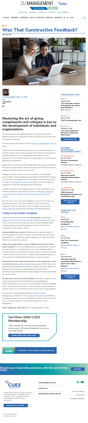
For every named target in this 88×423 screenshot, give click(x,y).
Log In (52, 8)
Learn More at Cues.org (15, 405)
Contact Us (43, 388)
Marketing (49, 17)
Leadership (14, 17)
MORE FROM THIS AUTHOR (70, 277)
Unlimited (30, 296)
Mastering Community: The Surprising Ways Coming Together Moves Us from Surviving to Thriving (27, 194)
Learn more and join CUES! (23, 335)
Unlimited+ (41, 296)
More (72, 17)
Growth (32, 17)
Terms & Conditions (78, 391)
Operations (58, 17)
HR (64, 17)
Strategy (6, 17)
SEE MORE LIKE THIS (70, 139)
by (62, 110)
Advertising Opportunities (49, 394)
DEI (67, 17)
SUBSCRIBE (77, 369)
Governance (24, 17)
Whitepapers (64, 12)
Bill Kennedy (67, 110)
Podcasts (43, 12)
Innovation (40, 17)
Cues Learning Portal (47, 383)
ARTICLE (72, 118)
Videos (53, 12)
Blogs (34, 12)
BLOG (72, 103)
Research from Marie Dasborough (27, 264)
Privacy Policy (80, 395)
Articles (24, 12)
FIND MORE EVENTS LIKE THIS (70, 201)
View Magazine (38, 8)
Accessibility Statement (77, 398)
